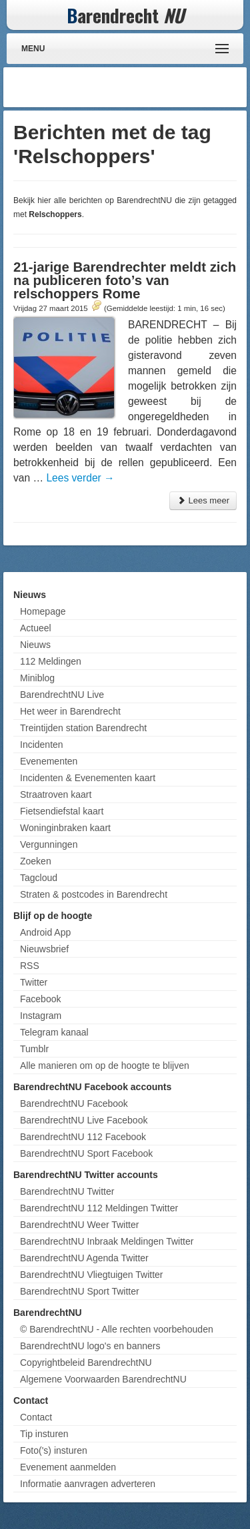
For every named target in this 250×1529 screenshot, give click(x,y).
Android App (45, 932)
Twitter (33, 982)
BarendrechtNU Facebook (74, 1103)
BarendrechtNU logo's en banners (90, 1346)
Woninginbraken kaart (65, 827)
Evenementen (48, 761)
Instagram (40, 1015)
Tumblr (34, 1049)
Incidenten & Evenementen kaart (87, 777)
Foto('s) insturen (53, 1450)
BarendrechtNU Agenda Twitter (84, 1258)
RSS (29, 965)
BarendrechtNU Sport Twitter (79, 1291)
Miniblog (37, 678)
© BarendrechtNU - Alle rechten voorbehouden (116, 1329)
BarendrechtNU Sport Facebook (86, 1153)
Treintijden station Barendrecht (83, 728)
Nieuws (35, 644)
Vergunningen (48, 844)
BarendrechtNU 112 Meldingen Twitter (99, 1208)
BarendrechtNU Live (62, 694)
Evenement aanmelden (68, 1467)
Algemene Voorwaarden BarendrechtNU (103, 1379)
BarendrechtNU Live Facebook (83, 1120)
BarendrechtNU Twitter (67, 1191)
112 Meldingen (50, 661)
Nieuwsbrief (44, 949)
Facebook (40, 999)
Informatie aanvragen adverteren (87, 1483)
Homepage (43, 611)
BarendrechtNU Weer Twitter (79, 1224)
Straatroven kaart (55, 794)
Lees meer (203, 500)
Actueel (35, 628)
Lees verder (80, 477)
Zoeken (35, 861)
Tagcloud (38, 877)
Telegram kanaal (54, 1032)
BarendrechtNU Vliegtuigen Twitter (91, 1274)
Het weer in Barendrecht (70, 711)
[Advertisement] (136, 87)
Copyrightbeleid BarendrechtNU (86, 1362)
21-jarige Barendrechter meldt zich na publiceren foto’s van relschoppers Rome (124, 280)
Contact (36, 1417)
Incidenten (41, 744)
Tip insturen (44, 1433)
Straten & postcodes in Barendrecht (93, 894)
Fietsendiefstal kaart (61, 811)
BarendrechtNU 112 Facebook (83, 1136)
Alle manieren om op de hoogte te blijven (104, 1065)
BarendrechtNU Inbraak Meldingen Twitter (106, 1241)
